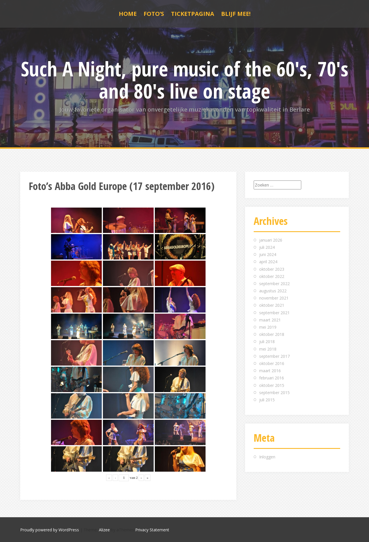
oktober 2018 (271, 334)
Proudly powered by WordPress (49, 529)
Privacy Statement (152, 529)
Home (128, 14)
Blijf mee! (236, 14)
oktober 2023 (271, 269)
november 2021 (274, 298)
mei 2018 (267, 349)
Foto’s (154, 14)
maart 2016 (270, 370)
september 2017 (274, 356)
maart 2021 (270, 320)
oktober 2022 (271, 276)
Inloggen (267, 457)
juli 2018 (267, 341)
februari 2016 (271, 378)
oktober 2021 (271, 305)
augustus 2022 (273, 290)
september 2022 (274, 283)
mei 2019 (267, 327)
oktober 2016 (271, 363)
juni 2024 (267, 254)
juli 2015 (267, 399)
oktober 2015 (271, 385)
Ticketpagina (192, 14)
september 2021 (274, 312)
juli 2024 (267, 247)
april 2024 (268, 261)
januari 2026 (270, 240)
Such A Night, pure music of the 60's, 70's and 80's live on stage (184, 80)
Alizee (104, 529)
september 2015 (274, 392)
